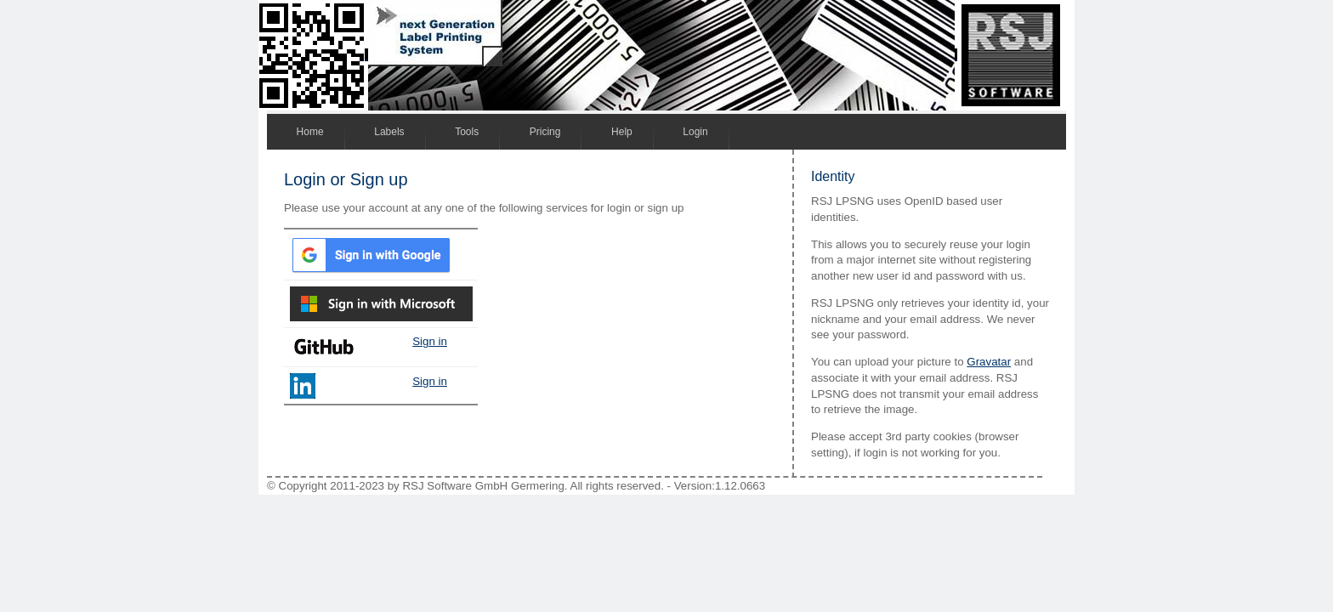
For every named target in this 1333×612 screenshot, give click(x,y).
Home (310, 132)
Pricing (545, 132)
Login (695, 132)
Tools (467, 132)
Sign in (429, 341)
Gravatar (989, 361)
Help (621, 132)
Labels (389, 132)
